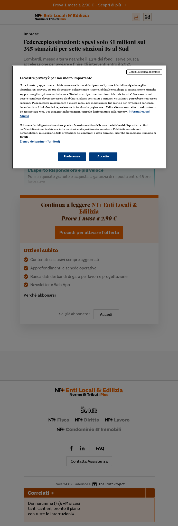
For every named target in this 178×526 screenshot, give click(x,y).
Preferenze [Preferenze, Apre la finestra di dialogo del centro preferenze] (72, 156)
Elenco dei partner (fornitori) (40, 141)
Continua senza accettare (144, 71)
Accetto (103, 156)
